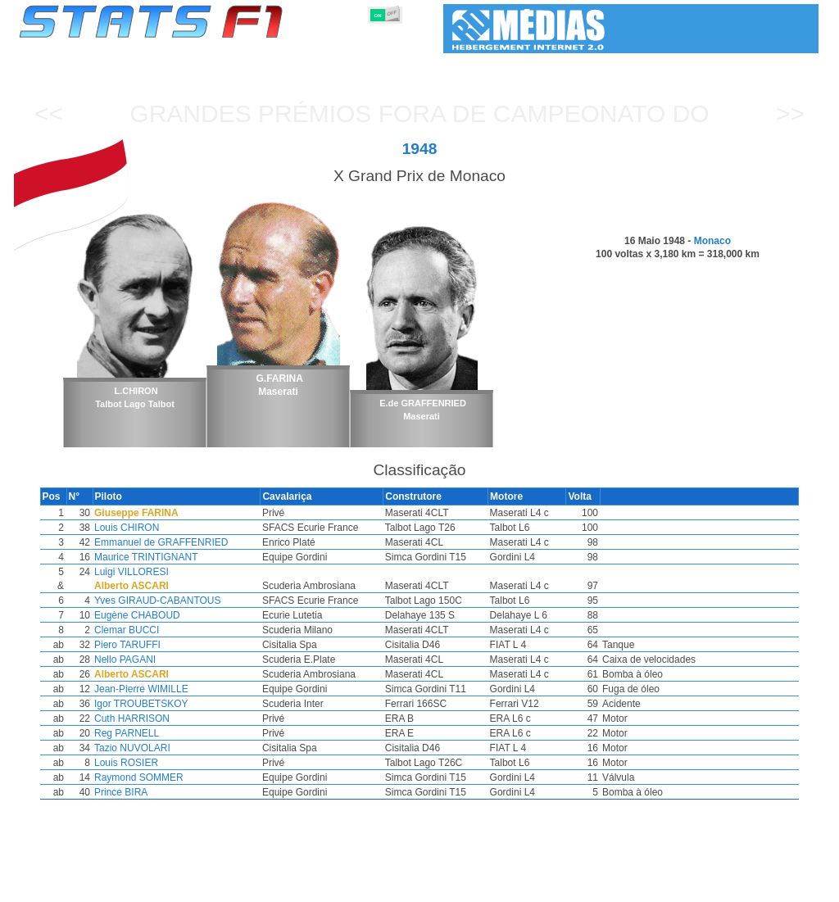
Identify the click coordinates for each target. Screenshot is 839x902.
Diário (633, 886)
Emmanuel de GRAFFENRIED (198, 542)
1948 (420, 148)
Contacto (788, 886)
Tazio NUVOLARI (169, 748)
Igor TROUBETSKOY (177, 703)
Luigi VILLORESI (168, 572)
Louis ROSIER (163, 762)
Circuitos (582, 886)
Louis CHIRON (163, 527)
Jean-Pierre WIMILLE (178, 689)
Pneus (481, 886)
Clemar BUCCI (163, 630)
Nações (528, 886)
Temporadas (145, 886)
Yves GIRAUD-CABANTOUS (194, 600)
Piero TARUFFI (164, 644)
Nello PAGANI (162, 659)
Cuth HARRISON (168, 718)
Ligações (684, 886)
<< (48, 113)
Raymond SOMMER (175, 777)
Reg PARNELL (163, 733)
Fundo (736, 886)
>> (790, 113)
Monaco (712, 241)
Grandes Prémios (229, 886)
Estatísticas (73, 886)
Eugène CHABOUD (174, 615)
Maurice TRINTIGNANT (182, 557)
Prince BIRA (157, 792)
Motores (431, 886)
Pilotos (303, 886)
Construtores (366, 886)
